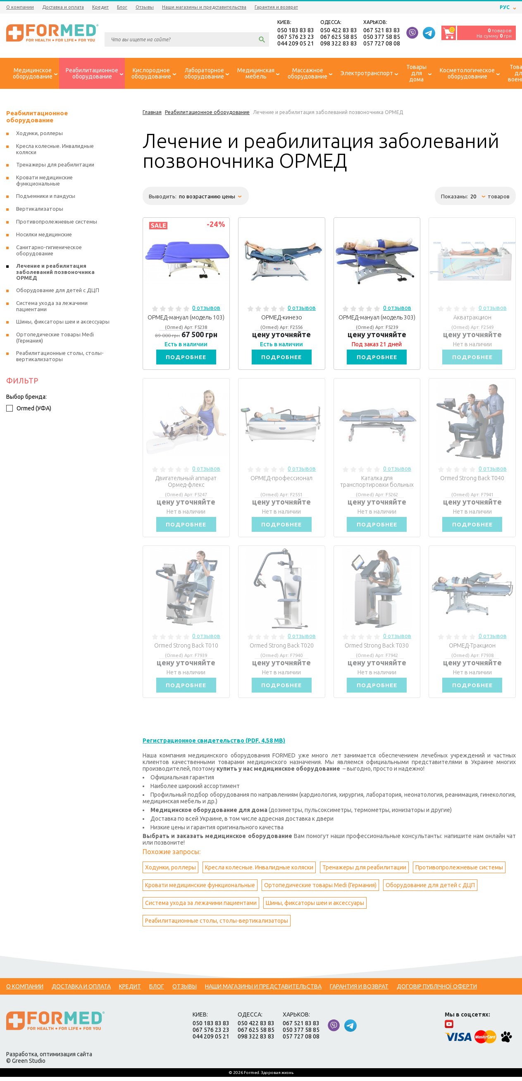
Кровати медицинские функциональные (200, 889)
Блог (122, 7)
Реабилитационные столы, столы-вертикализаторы (216, 924)
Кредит (100, 7)
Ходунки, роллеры (170, 871)
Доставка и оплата (63, 7)
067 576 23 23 (295, 37)
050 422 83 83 (338, 30)
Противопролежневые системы (459, 871)
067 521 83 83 (381, 30)
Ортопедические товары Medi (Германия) (320, 889)
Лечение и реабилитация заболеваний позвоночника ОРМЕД (55, 273)
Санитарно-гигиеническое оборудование (49, 251)
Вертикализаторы (39, 210)
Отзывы (145, 7)
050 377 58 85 (381, 37)
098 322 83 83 (338, 43)
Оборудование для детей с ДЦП (430, 889)
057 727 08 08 (381, 43)
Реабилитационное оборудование (37, 118)
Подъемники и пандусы (45, 197)
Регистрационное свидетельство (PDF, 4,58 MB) (214, 744)
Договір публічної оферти (437, 990)
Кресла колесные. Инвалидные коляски (259, 871)
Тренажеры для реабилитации (364, 871)
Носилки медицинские (44, 235)
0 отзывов (206, 309)
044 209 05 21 (295, 43)
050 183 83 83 (295, 30)
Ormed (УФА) (28, 409)
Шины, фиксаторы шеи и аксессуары (315, 907)
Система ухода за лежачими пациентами (201, 907)
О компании (20, 7)
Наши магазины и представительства (204, 7)
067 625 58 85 (338, 37)
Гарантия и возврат (276, 7)
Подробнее (186, 358)
